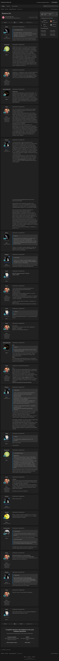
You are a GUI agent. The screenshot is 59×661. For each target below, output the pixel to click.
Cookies (33, 656)
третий (26, 556)
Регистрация (54, 2)
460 (7, 522)
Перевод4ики (31, 556)
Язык (25, 656)
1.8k (7, 538)
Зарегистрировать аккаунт (12, 642)
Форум (3, 7)
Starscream (7, 528)
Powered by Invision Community (29, 659)
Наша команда (15, 6)
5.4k (7, 150)
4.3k (7, 281)
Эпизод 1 (20, 556)
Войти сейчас (27, 642)
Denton (6, 140)
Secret (6, 512)
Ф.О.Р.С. (24, 293)
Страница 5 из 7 (29, 22)
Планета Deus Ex (6, 2)
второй (23, 556)
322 (7, 80)
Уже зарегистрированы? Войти (43, 2)
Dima (6, 26)
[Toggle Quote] (14, 29)
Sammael (6, 44)
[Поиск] (46, 6)
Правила (8, 6)
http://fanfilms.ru (30, 76)
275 (7, 54)
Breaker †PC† (11, 16)
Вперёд (21, 22)
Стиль (29, 656)
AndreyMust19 (6, 89)
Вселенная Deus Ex (16, 18)
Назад (5, 22)
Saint (6, 271)
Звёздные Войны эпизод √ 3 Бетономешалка (21, 555)
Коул (6, 70)
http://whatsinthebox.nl (22, 159)
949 (7, 99)
